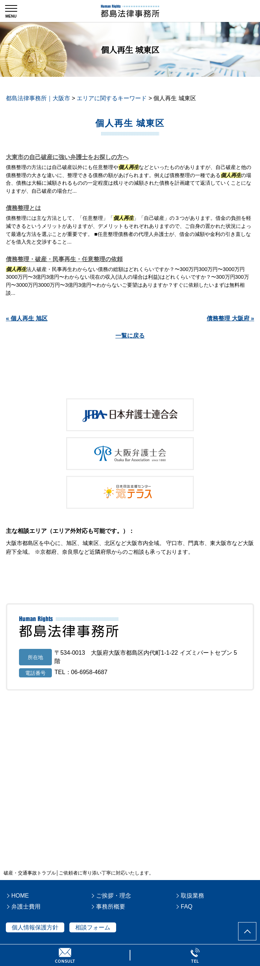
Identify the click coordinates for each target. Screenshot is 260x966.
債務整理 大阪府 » (230, 318)
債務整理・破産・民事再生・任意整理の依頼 (64, 259)
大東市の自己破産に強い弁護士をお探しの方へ (67, 157)
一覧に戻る (130, 335)
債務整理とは (23, 208)
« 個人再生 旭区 (26, 318)
